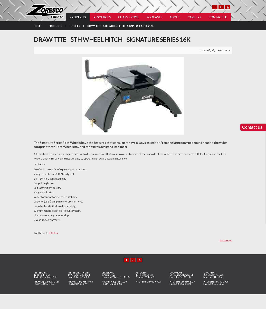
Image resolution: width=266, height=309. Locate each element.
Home (37, 25)
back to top (226, 240)
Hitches (75, 25)
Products (55, 25)
